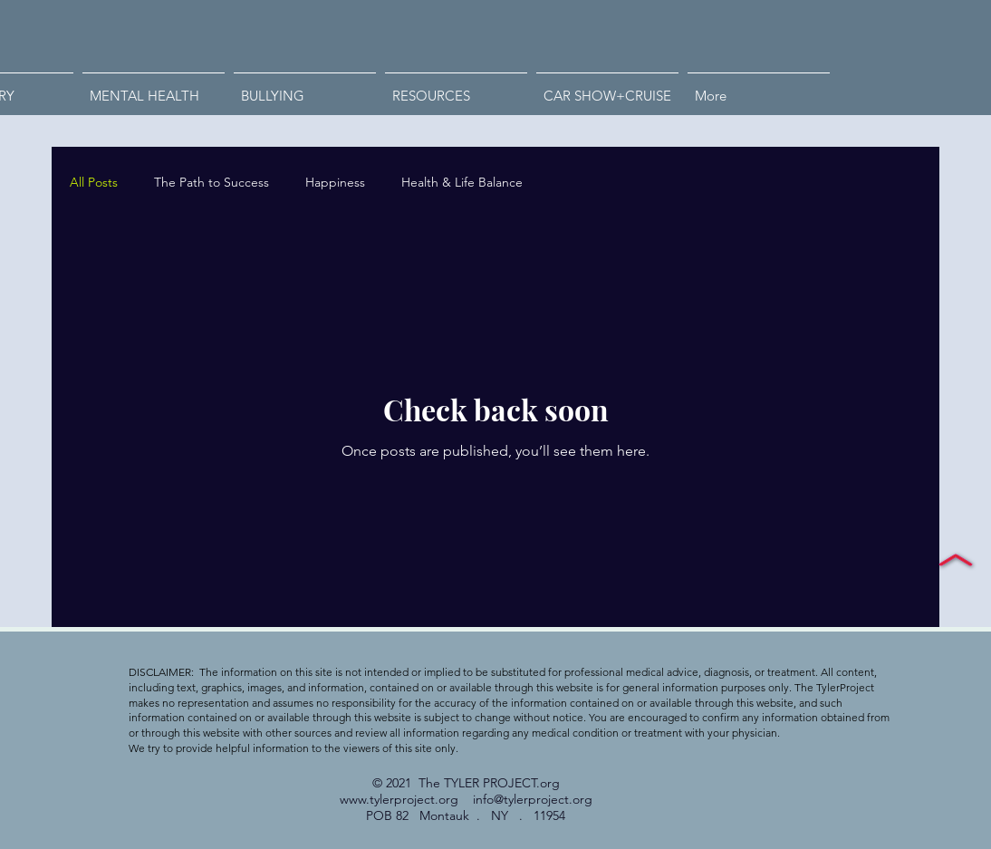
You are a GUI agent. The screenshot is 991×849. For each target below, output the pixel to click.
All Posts (94, 182)
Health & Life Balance (462, 182)
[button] (304, 87)
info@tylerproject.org (532, 799)
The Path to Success (211, 182)
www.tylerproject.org (399, 799)
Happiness (335, 182)
